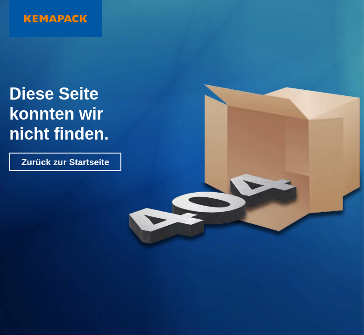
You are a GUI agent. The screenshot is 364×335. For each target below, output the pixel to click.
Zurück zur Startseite (65, 162)
